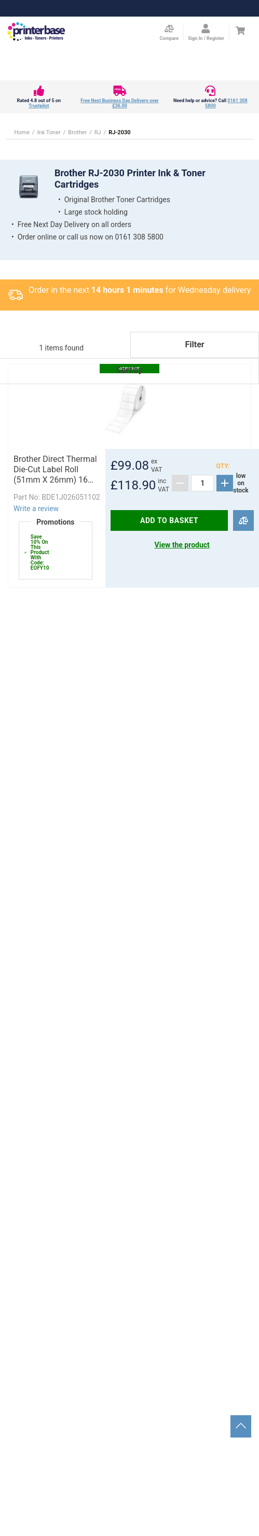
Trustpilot (39, 105)
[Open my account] (206, 32)
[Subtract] (180, 483)
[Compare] (243, 521)
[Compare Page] (169, 32)
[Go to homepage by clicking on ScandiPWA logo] (36, 32)
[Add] (224, 483)
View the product (182, 544)
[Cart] (240, 30)
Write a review (36, 508)
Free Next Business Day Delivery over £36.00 (119, 103)
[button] (129, 384)
